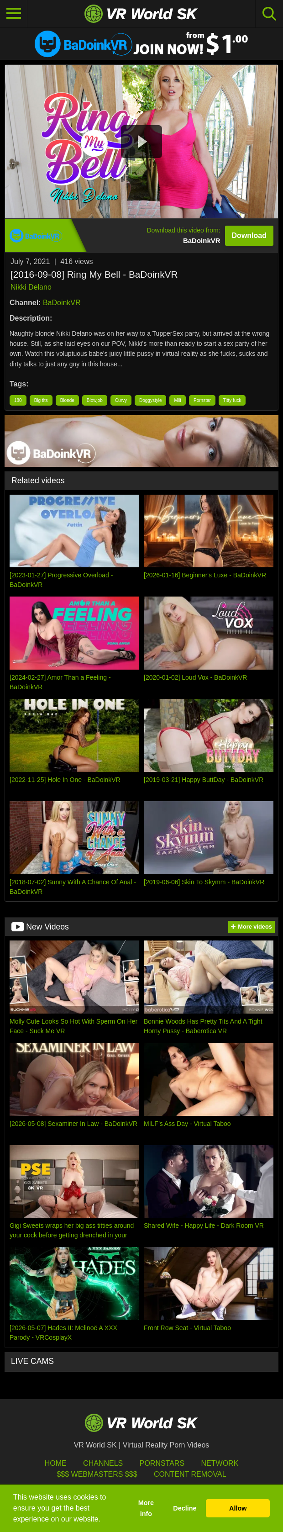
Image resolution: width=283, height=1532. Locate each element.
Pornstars (162, 1463)
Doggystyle (150, 400)
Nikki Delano (31, 287)
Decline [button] (184, 1508)
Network (220, 1463)
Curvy (121, 400)
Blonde (67, 400)
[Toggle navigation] (13, 13)
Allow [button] (237, 1508)
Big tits (41, 400)
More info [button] (146, 1508)
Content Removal (190, 1474)
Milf (177, 400)
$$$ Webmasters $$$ (97, 1474)
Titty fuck (232, 400)
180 (18, 400)
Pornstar (202, 400)
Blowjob (95, 400)
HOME (56, 1463)
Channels (103, 1463)
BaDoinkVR (62, 302)
